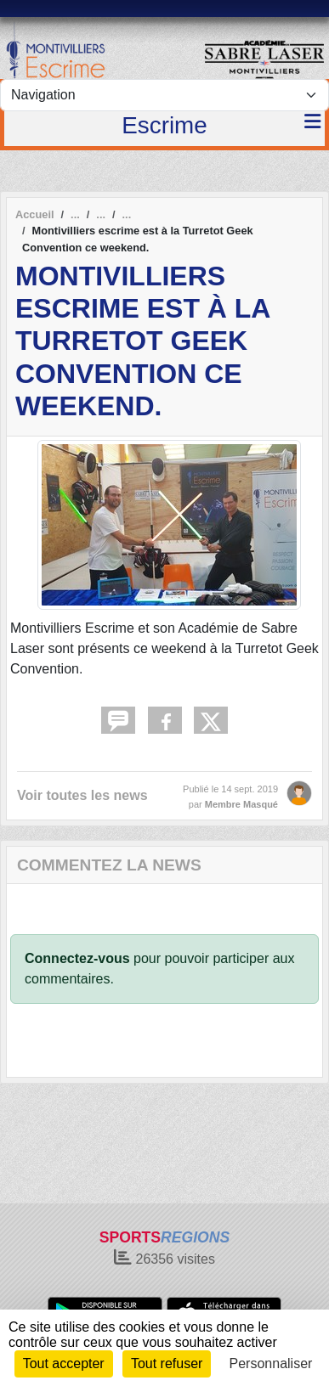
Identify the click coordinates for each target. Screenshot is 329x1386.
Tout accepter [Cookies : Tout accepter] (64, 1363)
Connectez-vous (77, 958)
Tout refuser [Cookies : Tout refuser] (166, 1363)
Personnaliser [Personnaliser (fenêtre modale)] (271, 1363)
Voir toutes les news (82, 795)
